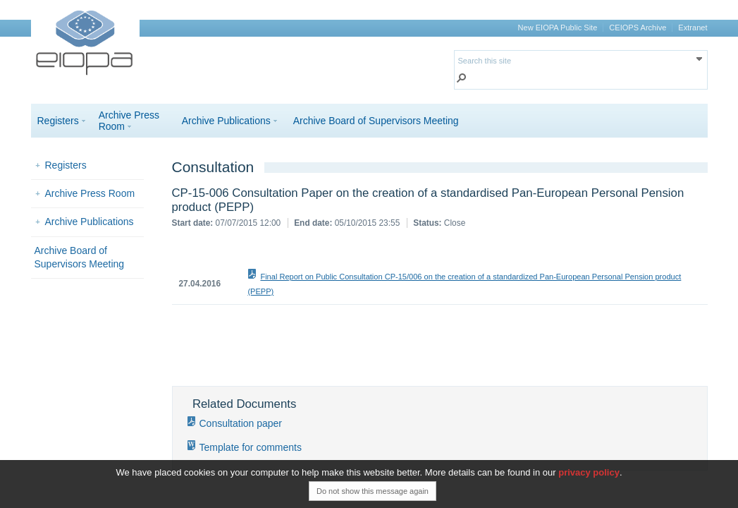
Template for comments (250, 447)
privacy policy (589, 472)
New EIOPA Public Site (558, 27)
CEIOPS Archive (637, 27)
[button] (461, 79)
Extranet (692, 27)
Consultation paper (241, 423)
